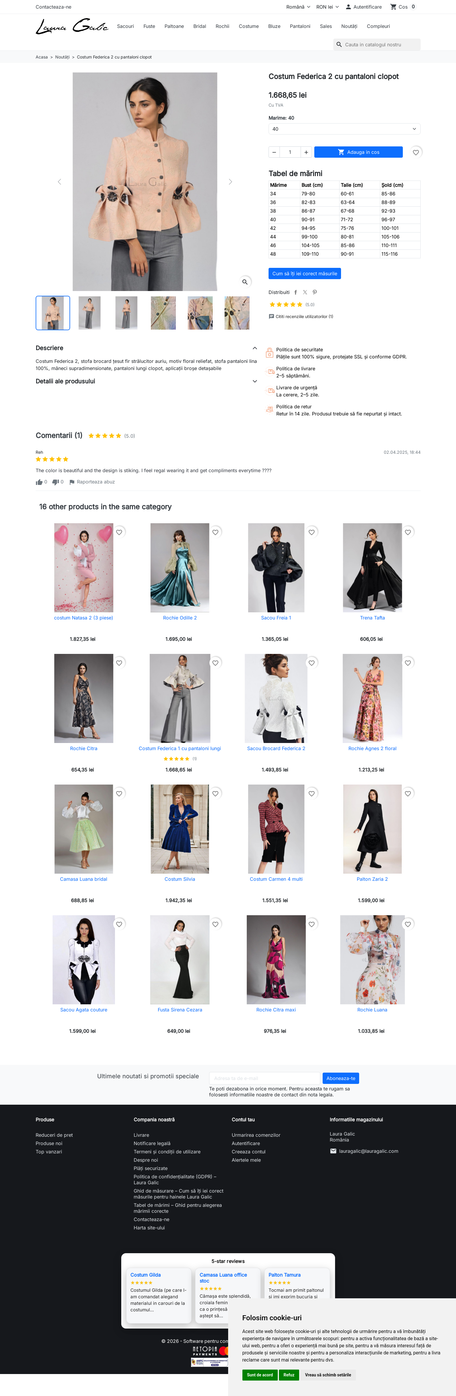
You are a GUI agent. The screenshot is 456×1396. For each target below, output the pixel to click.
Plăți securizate (151, 1168)
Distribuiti (295, 292)
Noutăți (349, 26)
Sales (326, 26)
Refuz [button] (289, 1375)
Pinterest (314, 292)
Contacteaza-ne (53, 7)
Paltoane (174, 26)
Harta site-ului (149, 1228)
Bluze (274, 26)
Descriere (49, 348)
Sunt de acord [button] (260, 1375)
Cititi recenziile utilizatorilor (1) (301, 317)
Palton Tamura (285, 1275)
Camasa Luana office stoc (223, 1278)
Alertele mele (246, 1160)
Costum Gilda (145, 1275)
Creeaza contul (249, 1152)
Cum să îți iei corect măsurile (304, 273)
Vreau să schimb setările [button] (328, 1375)
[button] (363, 6)
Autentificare (246, 1143)
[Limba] (297, 6)
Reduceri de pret (54, 1135)
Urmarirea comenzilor (256, 1135)
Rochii (222, 26)
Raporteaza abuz (91, 482)
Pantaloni (300, 26)
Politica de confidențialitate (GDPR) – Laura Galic (175, 1179)
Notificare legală (152, 1143)
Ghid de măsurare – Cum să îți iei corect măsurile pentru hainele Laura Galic (178, 1194)
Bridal (199, 26)
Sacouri (125, 26)
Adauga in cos (358, 152)
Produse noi (49, 1143)
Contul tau (243, 1120)
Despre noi (146, 1160)
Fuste (149, 26)
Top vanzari (49, 1152)
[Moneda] (326, 6)
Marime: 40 (281, 118)
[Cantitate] (290, 152)
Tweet (305, 292)
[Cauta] (377, 44)
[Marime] (345, 129)
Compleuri (378, 26)
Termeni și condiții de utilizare (167, 1152)
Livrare (141, 1135)
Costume (249, 26)
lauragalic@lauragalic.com (368, 1151)
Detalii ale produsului (65, 381)
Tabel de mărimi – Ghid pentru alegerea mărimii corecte (178, 1208)
